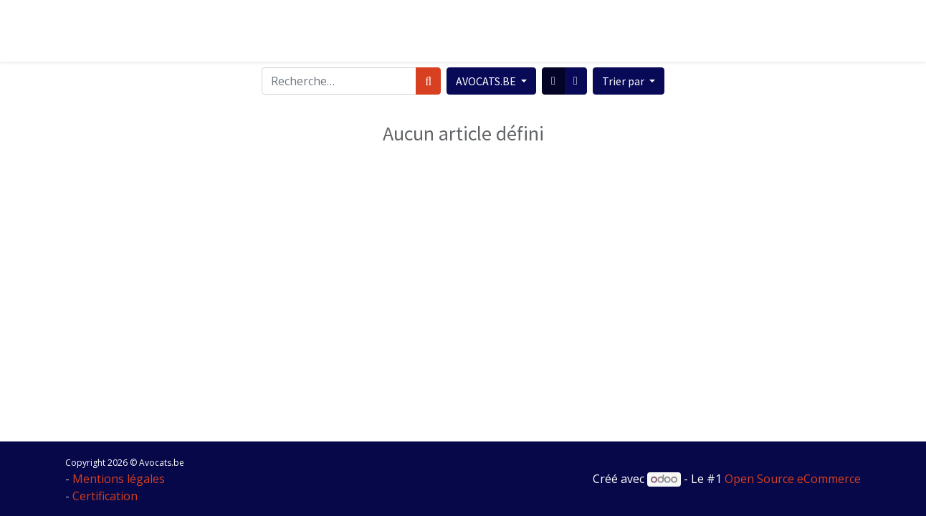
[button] (628, 81)
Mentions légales (118, 479)
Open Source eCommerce (793, 479)
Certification (105, 496)
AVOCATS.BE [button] (487, 81)
